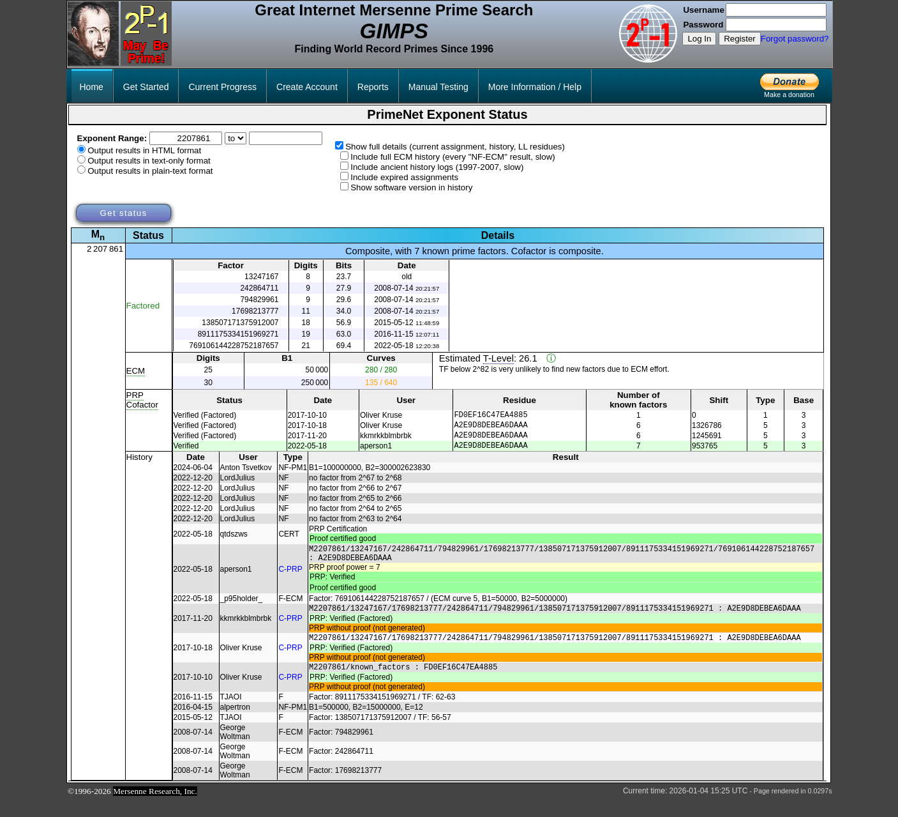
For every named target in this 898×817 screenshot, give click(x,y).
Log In (699, 38)
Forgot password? (795, 38)
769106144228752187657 (233, 345)
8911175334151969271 (238, 334)
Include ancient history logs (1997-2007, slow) (436, 167)
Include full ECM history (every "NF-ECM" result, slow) (452, 157)
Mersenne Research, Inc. (155, 808)
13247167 (261, 276)
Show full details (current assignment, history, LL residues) (455, 146)
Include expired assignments (404, 177)
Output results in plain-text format (150, 171)
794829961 (259, 299)
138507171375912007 (240, 322)
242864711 (259, 288)
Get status (123, 213)
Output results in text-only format (149, 160)
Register (740, 38)
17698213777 (255, 311)
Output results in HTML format (144, 150)
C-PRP (290, 578)
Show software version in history (411, 187)
